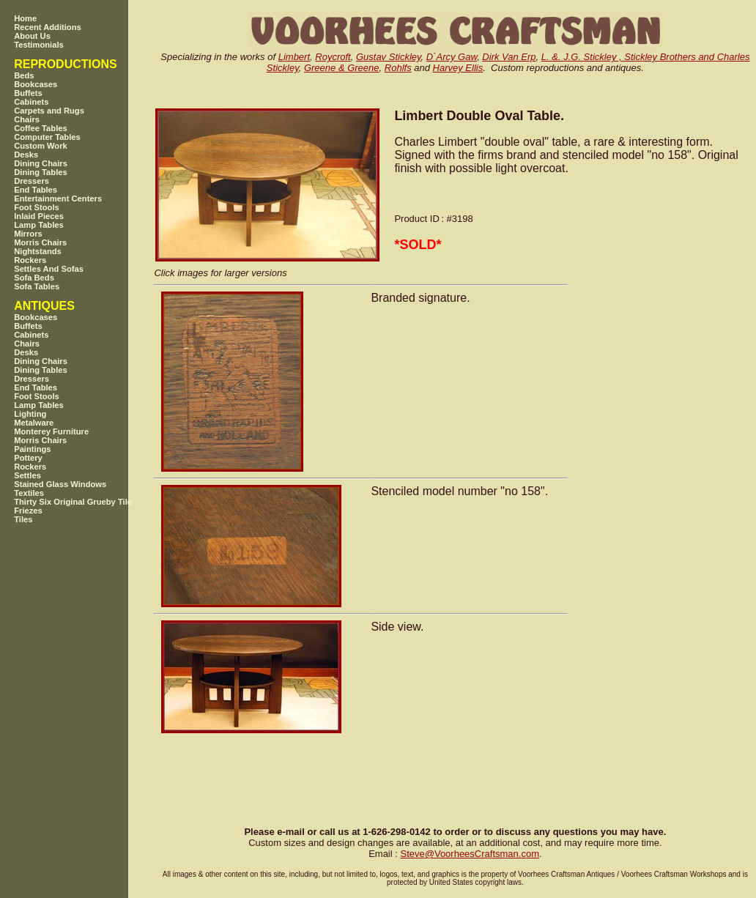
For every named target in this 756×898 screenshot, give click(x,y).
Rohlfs (398, 67)
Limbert (294, 56)
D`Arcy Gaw (451, 56)
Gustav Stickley (388, 56)
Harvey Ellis (458, 67)
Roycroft (332, 56)
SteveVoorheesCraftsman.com (469, 853)
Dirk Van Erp (509, 56)
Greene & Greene (341, 67)
